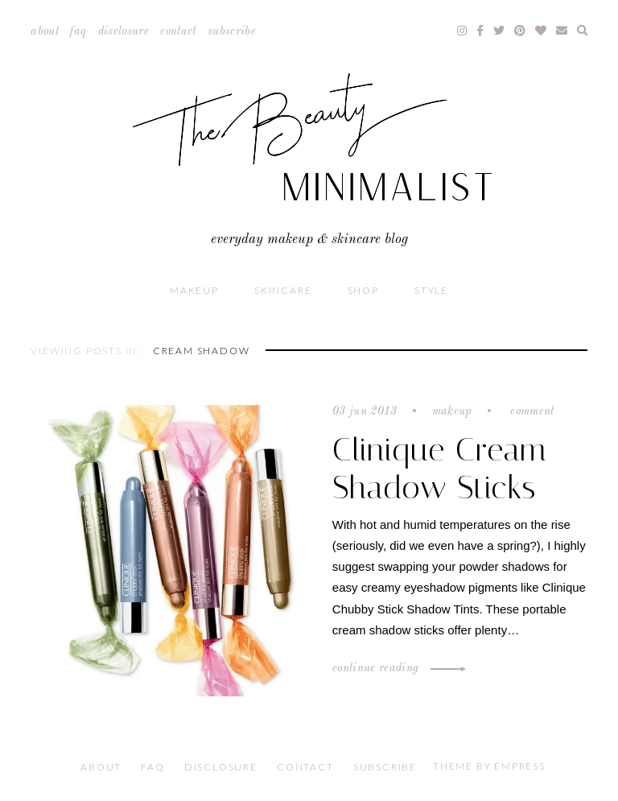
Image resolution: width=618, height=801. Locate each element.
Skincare (282, 290)
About (45, 31)
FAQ (78, 31)
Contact (178, 31)
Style (431, 290)
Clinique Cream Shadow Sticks (439, 468)
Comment (530, 411)
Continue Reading (396, 668)
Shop (363, 290)
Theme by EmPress (489, 766)
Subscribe (232, 31)
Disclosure (124, 31)
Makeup (194, 290)
